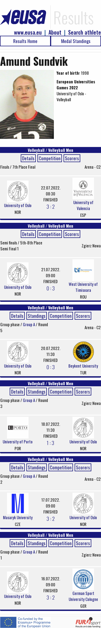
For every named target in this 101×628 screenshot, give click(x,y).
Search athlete (84, 32)
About (54, 32)
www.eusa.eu (28, 32)
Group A (29, 324)
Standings (37, 315)
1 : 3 (50, 442)
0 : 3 (50, 288)
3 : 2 (51, 206)
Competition (50, 158)
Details (28, 158)
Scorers (72, 158)
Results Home (25, 41)
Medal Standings (75, 41)
